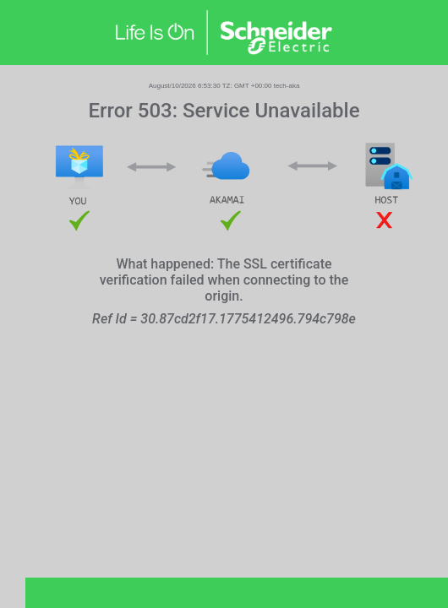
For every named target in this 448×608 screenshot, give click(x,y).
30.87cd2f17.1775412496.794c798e (248, 319)
